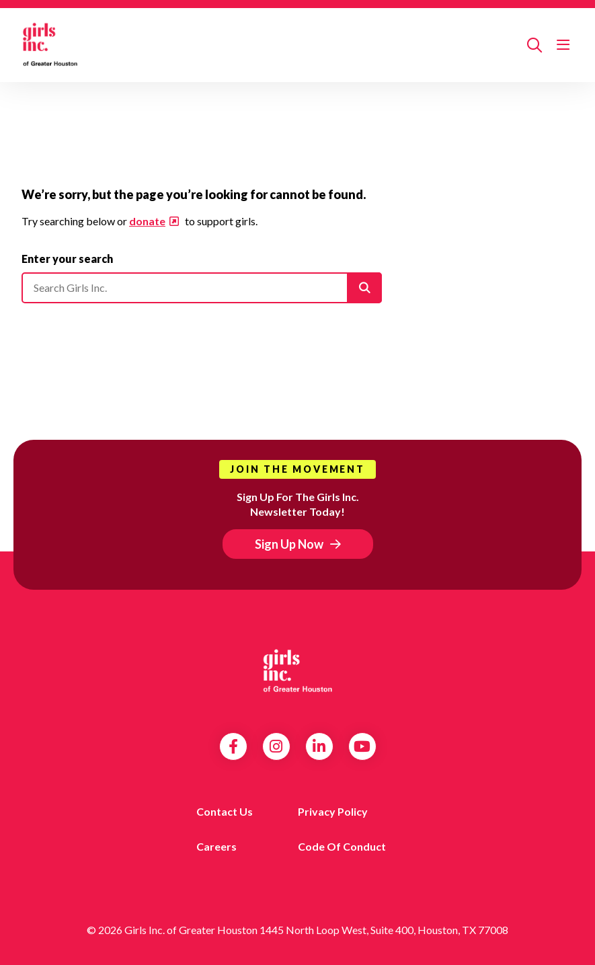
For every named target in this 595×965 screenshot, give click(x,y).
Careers (216, 846)
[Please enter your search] (202, 287)
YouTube (362, 746)
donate (147, 221)
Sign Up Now (289, 544)
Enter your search (67, 258)
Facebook (233, 746)
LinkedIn (319, 746)
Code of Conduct (342, 846)
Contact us (224, 811)
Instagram (276, 746)
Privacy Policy (333, 811)
